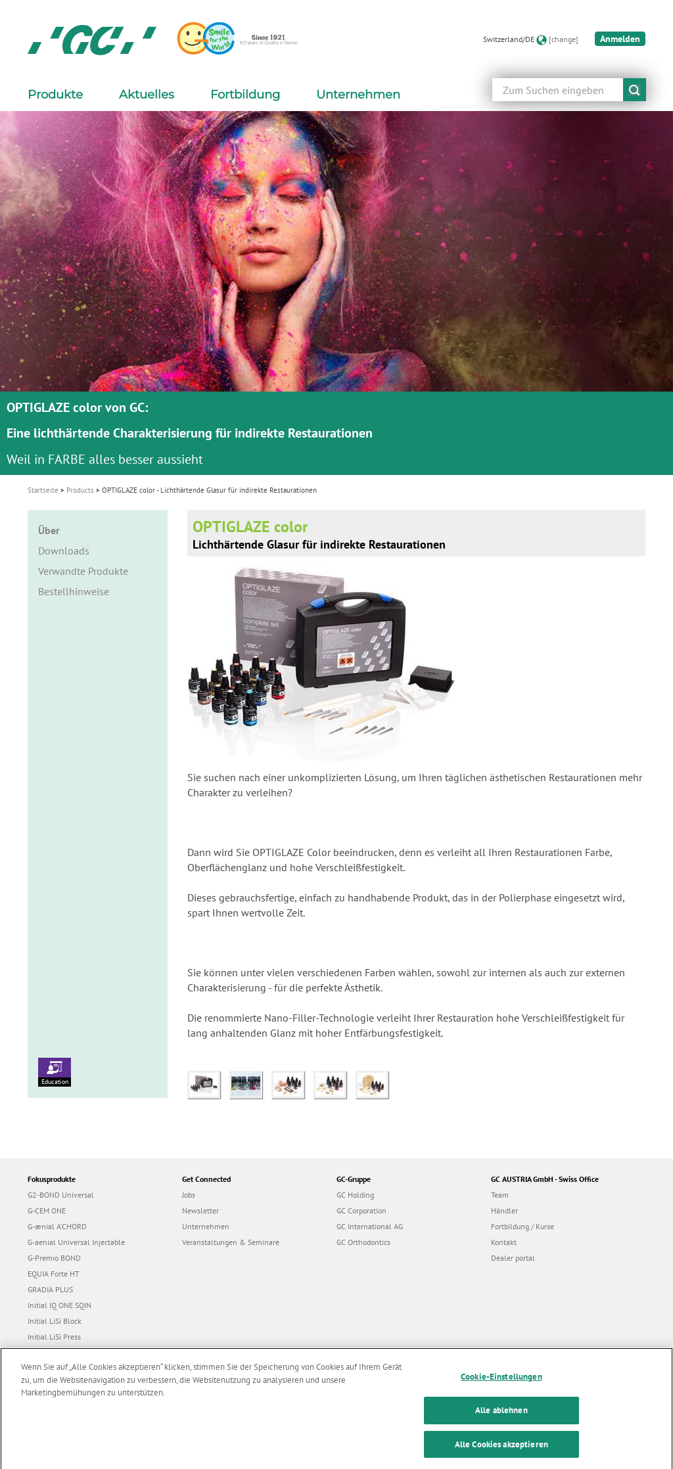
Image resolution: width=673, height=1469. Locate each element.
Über (49, 530)
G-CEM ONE (47, 1210)
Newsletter (200, 1210)
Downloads (63, 550)
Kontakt (504, 1242)
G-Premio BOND (54, 1258)
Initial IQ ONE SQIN (59, 1305)
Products (80, 490)
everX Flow (46, 1352)
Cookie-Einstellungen (501, 1389)
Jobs (188, 1195)
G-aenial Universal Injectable (76, 1242)
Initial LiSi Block (54, 1321)
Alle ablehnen (501, 1423)
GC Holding (355, 1195)
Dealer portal (513, 1258)
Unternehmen (205, 1226)
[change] (563, 39)
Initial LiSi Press (54, 1337)
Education (54, 1071)
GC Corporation (361, 1210)
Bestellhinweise (73, 591)
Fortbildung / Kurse (522, 1226)
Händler (504, 1210)
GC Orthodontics (363, 1242)
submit (634, 89)
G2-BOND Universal (61, 1195)
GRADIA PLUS (50, 1289)
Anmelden (620, 39)
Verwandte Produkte (83, 570)
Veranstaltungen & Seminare (230, 1242)
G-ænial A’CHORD (57, 1226)
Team (500, 1195)
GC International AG (369, 1226)
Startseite (43, 490)
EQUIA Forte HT (54, 1273)
